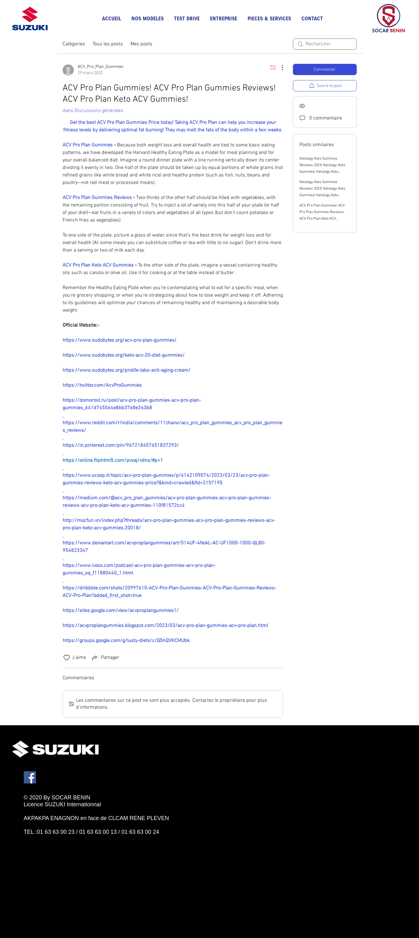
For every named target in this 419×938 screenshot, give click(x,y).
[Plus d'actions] (279, 67)
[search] (325, 44)
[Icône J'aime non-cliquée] (67, 657)
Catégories (74, 44)
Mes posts (141, 44)
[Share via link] (105, 657)
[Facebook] (30, 777)
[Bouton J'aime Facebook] (52, 839)
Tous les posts (108, 44)
